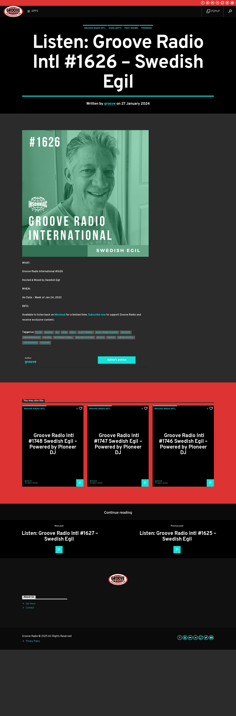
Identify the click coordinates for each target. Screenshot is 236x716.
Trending (146, 61)
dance (49, 398)
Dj (57, 398)
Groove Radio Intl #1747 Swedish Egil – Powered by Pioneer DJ (118, 510)
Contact (30, 674)
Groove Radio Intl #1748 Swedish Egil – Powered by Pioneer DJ (52, 510)
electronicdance (107, 398)
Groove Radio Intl (95, 61)
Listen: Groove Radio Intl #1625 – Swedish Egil (177, 603)
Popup (213, 11)
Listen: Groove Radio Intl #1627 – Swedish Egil (60, 603)
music (100, 403)
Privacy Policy (33, 707)
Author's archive (116, 426)
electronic (86, 398)
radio (111, 403)
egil (72, 398)
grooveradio (31, 403)
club (39, 398)
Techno (45, 409)
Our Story (30, 670)
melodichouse (85, 403)
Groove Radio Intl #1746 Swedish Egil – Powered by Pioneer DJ (183, 510)
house (47, 403)
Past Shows (131, 61)
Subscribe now (97, 381)
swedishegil (126, 403)
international (63, 403)
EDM (64, 398)
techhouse (30, 409)
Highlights (115, 61)
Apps (34, 11)
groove (110, 137)
